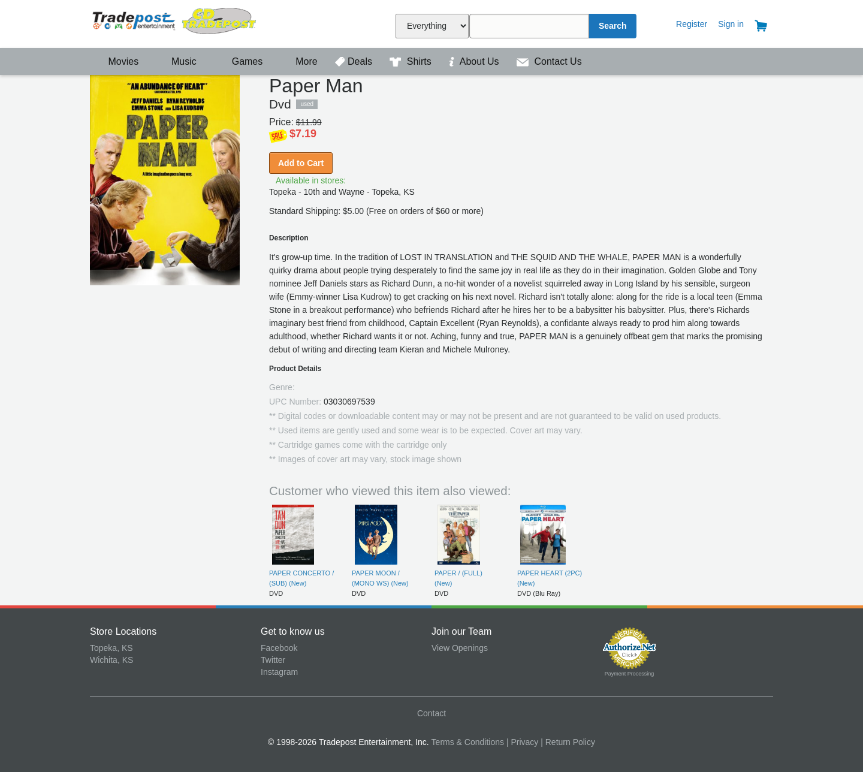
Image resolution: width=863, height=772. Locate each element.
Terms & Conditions (468, 742)
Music (178, 61)
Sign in (731, 24)
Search (613, 26)
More (300, 61)
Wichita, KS (111, 660)
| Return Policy (568, 742)
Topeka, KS (111, 648)
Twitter (273, 660)
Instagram (279, 672)
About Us (475, 61)
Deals (355, 61)
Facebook (279, 648)
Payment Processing (629, 674)
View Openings (460, 648)
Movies (115, 61)
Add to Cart (301, 163)
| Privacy (522, 742)
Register (691, 24)
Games (239, 61)
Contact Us (549, 61)
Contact (431, 713)
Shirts (412, 61)
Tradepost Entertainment (175, 22)
